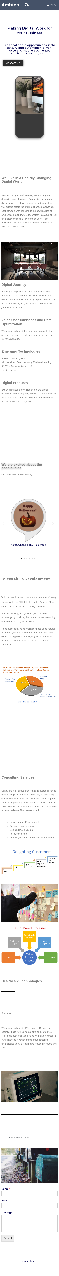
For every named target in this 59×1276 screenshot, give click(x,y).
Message (7, 1212)
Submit (8, 1238)
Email (5, 1200)
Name (5, 1189)
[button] (13, 63)
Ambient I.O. (15, 4)
